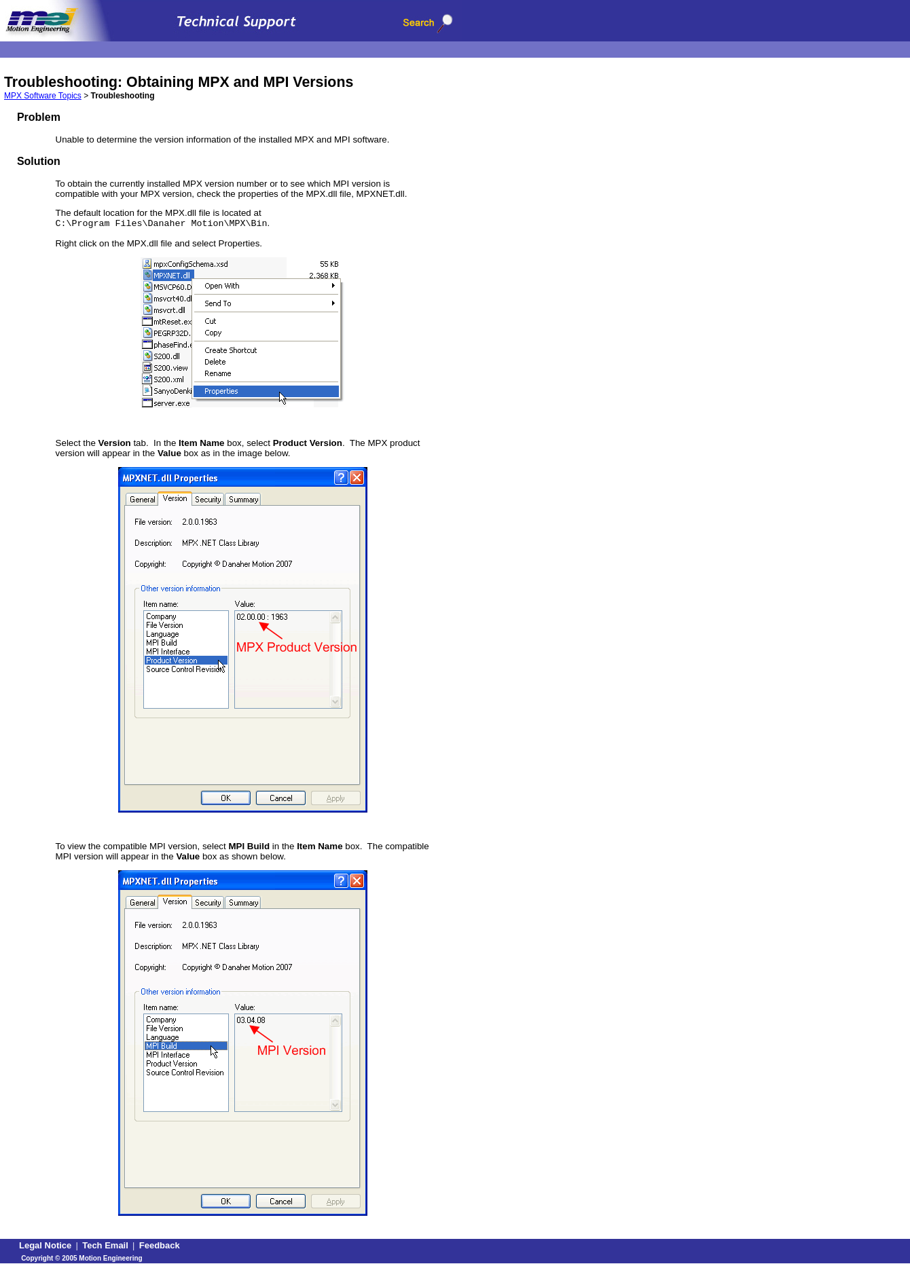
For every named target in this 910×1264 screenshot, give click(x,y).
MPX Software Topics (42, 95)
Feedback (159, 1245)
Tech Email (105, 1245)
